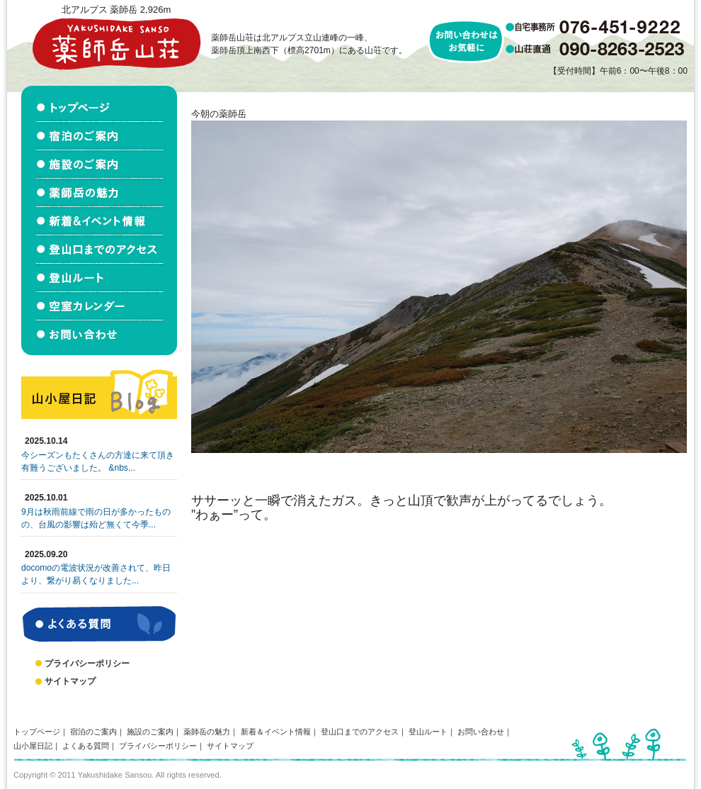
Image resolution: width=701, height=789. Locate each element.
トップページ (36, 731)
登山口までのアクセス (360, 731)
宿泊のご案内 (93, 731)
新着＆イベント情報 (276, 731)
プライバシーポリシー (87, 663)
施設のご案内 (150, 731)
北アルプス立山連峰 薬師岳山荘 (116, 43)
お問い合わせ (480, 731)
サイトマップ (70, 681)
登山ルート (428, 731)
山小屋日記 (32, 746)
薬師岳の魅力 (206, 731)
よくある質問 (85, 746)
